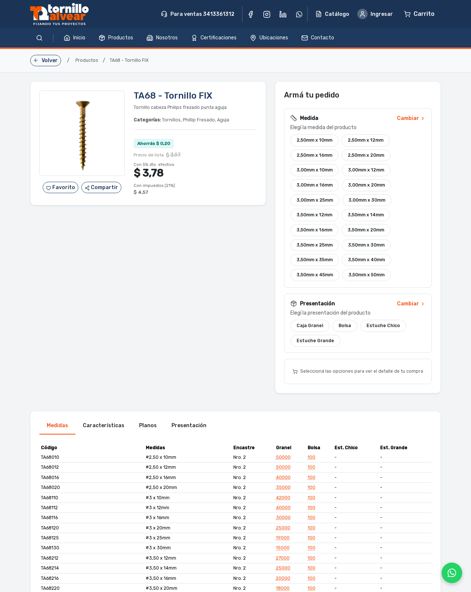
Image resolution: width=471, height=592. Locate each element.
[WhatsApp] (452, 573)
